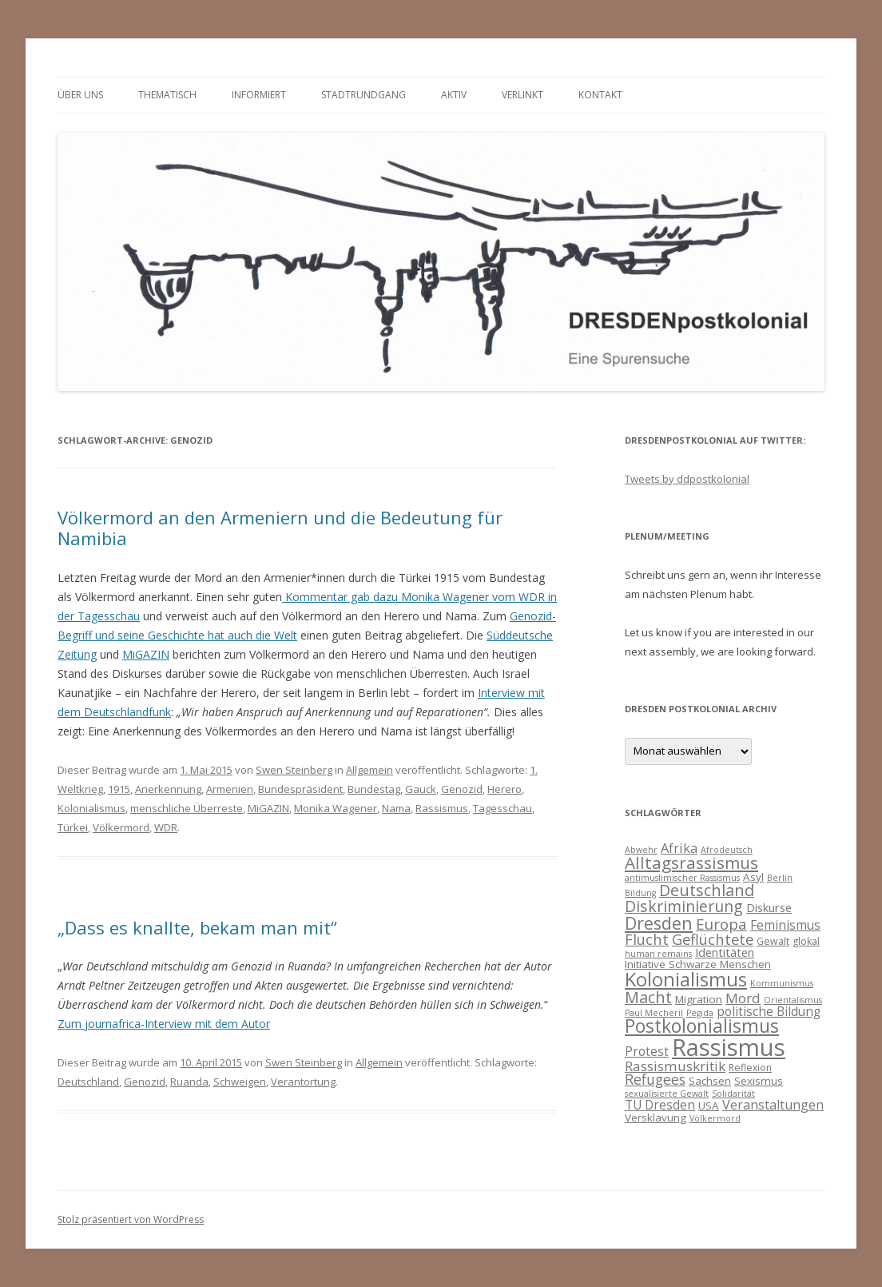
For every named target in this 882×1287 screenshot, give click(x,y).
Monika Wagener (335, 808)
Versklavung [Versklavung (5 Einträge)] (655, 1117)
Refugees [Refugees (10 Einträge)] (655, 1079)
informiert (259, 95)
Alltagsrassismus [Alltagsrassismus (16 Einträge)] (691, 862)
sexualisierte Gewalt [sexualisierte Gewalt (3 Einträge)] (667, 1093)
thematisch (167, 95)
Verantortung (303, 1081)
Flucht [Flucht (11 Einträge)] (647, 939)
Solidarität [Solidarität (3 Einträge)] (733, 1093)
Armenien (229, 789)
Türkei (73, 827)
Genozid (462, 789)
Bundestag (374, 789)
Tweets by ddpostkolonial (687, 479)
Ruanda (189, 1081)
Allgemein (369, 770)
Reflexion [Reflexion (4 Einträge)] (750, 1067)
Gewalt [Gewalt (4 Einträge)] (773, 941)
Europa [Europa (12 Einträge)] (721, 924)
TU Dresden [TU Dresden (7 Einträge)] (660, 1105)
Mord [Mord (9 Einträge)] (743, 998)
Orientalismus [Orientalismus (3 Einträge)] (793, 1000)
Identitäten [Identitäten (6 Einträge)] (724, 952)
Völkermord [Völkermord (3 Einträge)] (715, 1118)
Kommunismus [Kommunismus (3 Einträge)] (781, 983)
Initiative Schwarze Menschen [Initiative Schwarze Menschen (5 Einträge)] (698, 964)
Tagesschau (502, 808)
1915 (119, 789)
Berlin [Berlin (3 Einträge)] (780, 877)
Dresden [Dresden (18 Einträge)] (659, 922)
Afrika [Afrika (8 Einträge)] (679, 848)
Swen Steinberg (294, 770)
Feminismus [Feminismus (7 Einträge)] (785, 925)
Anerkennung (168, 789)
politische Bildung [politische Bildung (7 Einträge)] (768, 1011)
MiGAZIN (145, 654)
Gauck (420, 789)
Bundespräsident (300, 789)
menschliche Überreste (186, 808)
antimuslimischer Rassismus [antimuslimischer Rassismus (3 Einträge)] (682, 877)
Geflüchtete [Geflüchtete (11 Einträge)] (712, 939)
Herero (504, 789)
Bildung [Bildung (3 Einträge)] (640, 893)
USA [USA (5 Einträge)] (708, 1105)
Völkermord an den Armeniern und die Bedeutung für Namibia (280, 527)
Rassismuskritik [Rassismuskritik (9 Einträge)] (675, 1066)
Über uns (80, 95)
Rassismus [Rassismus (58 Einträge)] (728, 1047)
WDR (165, 827)
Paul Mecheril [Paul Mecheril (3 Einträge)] (654, 1012)
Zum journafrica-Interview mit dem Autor (164, 1023)
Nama (396, 808)
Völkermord (121, 827)
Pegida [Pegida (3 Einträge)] (699, 1012)
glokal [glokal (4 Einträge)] (806, 941)
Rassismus (441, 808)
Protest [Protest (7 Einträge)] (647, 1051)
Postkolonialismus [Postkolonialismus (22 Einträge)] (702, 1026)
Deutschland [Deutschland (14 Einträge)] (706, 890)
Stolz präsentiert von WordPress (131, 1219)
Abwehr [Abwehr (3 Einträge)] (641, 849)
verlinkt (522, 95)
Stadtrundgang (363, 95)
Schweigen (239, 1081)
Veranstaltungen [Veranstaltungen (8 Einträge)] (773, 1105)
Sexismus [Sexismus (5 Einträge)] (758, 1081)
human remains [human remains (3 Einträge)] (658, 953)
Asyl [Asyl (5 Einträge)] (753, 877)
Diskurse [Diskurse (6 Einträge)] (769, 907)
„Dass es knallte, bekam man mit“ (197, 927)
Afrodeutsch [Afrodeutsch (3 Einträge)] (727, 849)
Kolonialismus (91, 808)
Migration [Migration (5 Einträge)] (698, 999)
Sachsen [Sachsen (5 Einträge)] (710, 1081)
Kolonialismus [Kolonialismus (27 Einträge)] (686, 979)
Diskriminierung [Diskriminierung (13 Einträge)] (684, 906)
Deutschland (88, 1081)
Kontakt (600, 95)
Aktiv (454, 95)
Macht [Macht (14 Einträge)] (648, 997)
